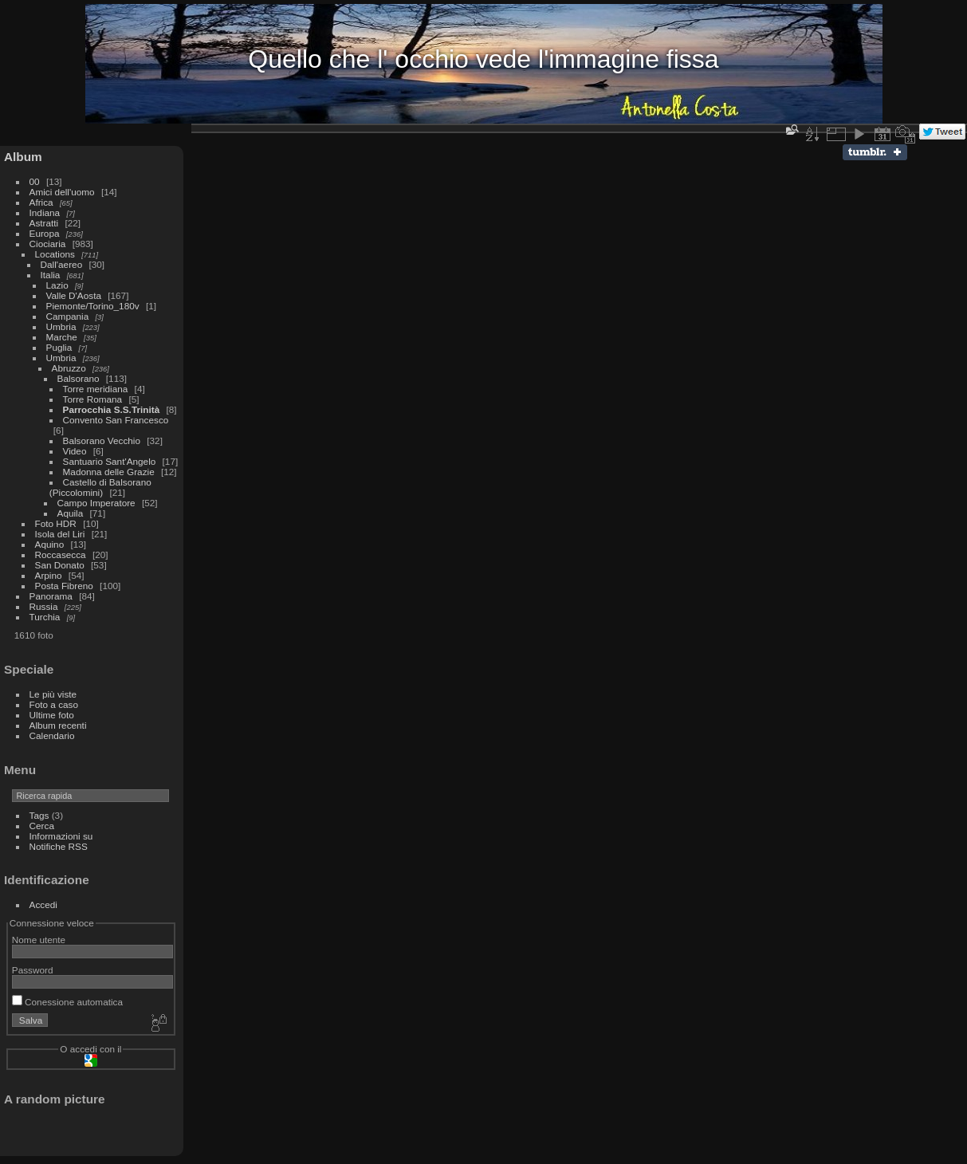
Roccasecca (60, 554)
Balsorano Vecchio (103, 440)
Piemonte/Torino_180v (93, 306)
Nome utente (38, 939)
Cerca (41, 825)
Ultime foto (51, 715)
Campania (67, 316)
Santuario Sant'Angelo (109, 461)
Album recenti (58, 725)
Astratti (44, 223)
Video (75, 451)
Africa (41, 202)
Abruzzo (69, 368)
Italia (51, 274)
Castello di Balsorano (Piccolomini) (100, 487)
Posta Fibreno (64, 585)
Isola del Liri (60, 534)
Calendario (52, 735)
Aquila (71, 513)
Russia (43, 606)
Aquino (50, 544)
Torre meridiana (95, 388)
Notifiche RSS (58, 846)
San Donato (60, 565)
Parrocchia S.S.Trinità (111, 409)
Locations (55, 254)
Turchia (45, 616)
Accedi (43, 904)
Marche (61, 337)
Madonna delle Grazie (109, 471)
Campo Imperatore (96, 502)
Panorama (51, 596)
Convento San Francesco (116, 420)
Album (23, 156)
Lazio (57, 285)
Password (32, 970)
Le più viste (53, 694)
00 (34, 181)
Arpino (48, 575)
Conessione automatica (67, 1002)
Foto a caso (53, 704)
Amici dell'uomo (62, 192)
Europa (44, 233)
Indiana (45, 212)
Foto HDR (56, 523)
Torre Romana (93, 399)
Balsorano (78, 378)
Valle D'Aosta (73, 295)
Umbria (61, 326)
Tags (39, 815)
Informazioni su (61, 836)
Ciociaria (47, 243)
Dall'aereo (62, 264)
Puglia (59, 347)
